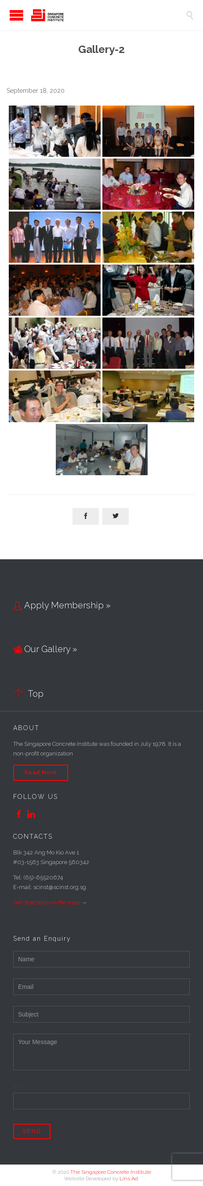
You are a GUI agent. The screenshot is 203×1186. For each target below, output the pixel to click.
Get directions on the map (46, 902)
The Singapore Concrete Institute (110, 1172)
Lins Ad (129, 1178)
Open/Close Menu (9, 15)
